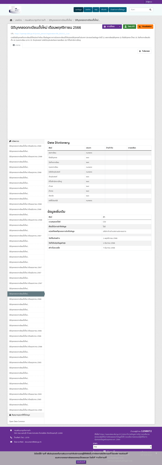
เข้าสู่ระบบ (149, 2)
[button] (119, 26)
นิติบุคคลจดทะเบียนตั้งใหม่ (60, 20)
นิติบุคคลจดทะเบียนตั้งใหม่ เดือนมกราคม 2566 (25, 346)
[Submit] (150, 10)
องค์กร (88, 9)
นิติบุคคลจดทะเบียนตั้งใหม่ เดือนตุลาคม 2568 (25, 172)
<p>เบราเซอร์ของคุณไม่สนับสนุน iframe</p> (81, 95)
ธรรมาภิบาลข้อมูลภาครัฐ (131, 434)
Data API (130, 26)
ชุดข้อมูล (78, 9)
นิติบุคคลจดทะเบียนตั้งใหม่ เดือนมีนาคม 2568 (25, 209)
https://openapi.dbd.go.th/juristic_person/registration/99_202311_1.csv (42, 33)
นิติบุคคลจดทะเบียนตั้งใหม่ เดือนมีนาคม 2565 (25, 399)
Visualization (145, 26)
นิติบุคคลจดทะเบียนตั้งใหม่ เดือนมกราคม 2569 (25, 156)
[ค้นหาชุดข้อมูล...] (141, 10)
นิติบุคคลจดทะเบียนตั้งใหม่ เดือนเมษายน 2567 (25, 267)
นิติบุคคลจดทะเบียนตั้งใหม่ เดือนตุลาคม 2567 (25, 236)
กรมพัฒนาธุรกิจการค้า (35, 20)
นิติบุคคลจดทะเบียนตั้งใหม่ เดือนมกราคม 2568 (25, 220)
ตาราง (16, 45)
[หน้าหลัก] (11, 20)
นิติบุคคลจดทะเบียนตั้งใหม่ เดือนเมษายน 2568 (25, 204)
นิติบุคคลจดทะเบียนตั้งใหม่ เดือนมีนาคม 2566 (25, 336)
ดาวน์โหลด (109, 26)
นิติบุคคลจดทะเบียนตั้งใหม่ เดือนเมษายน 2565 (25, 394)
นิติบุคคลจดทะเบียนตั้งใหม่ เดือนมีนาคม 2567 (25, 273)
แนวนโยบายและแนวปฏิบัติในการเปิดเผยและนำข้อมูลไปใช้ (122, 435)
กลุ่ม (95, 9)
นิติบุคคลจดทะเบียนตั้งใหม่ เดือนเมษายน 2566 (25, 331)
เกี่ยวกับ (104, 9)
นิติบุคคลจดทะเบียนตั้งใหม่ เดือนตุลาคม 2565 (25, 362)
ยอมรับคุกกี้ (81, 462)
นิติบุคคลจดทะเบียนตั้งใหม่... (87, 20)
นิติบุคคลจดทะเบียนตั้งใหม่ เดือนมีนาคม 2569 (25, 146)
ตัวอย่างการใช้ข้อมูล (117, 9)
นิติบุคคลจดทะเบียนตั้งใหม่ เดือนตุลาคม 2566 (25, 299)
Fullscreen (144, 51)
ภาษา (95, 443)
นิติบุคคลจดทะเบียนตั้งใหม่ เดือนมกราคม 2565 (25, 410)
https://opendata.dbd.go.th (110, 434)
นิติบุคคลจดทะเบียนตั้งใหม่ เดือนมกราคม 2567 (25, 283)
